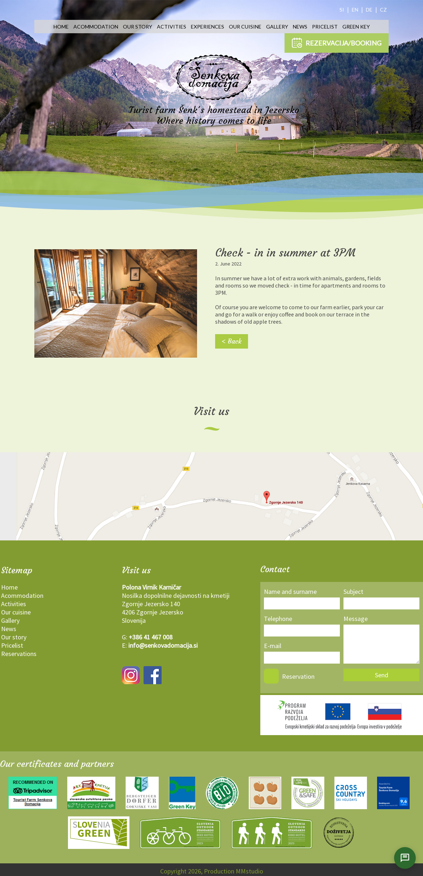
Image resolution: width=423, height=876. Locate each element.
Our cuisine (245, 26)
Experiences (207, 26)
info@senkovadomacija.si (163, 645)
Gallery (277, 26)
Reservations (19, 654)
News (300, 26)
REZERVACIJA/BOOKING (336, 43)
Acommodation (95, 26)
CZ (383, 10)
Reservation (298, 676)
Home (61, 26)
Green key (356, 26)
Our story (137, 26)
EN (355, 10)
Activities (171, 26)
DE (369, 10)
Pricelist (325, 26)
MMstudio (249, 871)
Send (381, 675)
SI (341, 10)
